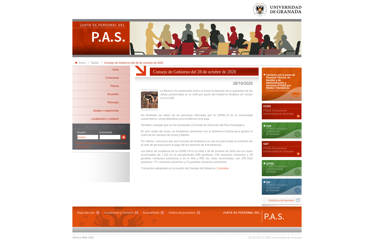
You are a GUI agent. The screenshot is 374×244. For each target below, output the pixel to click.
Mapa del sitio (86, 212)
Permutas (113, 102)
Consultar (223, 168)
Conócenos (112, 77)
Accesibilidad (151, 212)
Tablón (95, 62)
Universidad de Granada (277, 10)
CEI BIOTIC (254, 237)
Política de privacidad (182, 212)
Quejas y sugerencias (106, 110)
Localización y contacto (105, 118)
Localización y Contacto (118, 212)
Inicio (82, 62)
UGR (195, 94)
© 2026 (266, 237)
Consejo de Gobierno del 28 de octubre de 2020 (133, 62)
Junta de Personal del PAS (101, 38)
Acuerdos (113, 94)
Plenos (115, 85)
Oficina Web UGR (83, 237)
